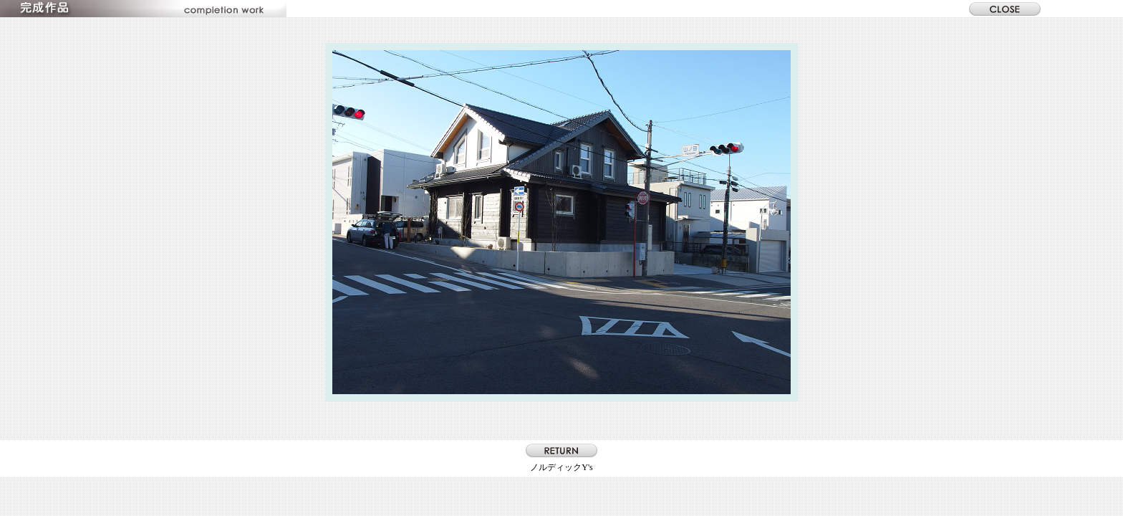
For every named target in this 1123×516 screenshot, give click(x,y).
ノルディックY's (561, 467)
